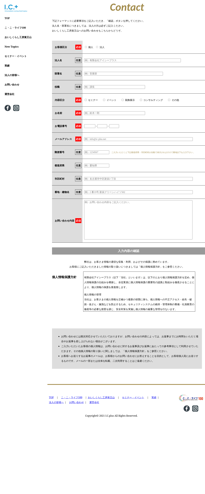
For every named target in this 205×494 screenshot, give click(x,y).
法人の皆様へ (12, 75)
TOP (7, 18)
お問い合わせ (12, 84)
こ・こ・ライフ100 (15, 27)
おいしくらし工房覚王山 (18, 37)
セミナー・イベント (16, 56)
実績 (7, 65)
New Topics (12, 46)
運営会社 (9, 94)
